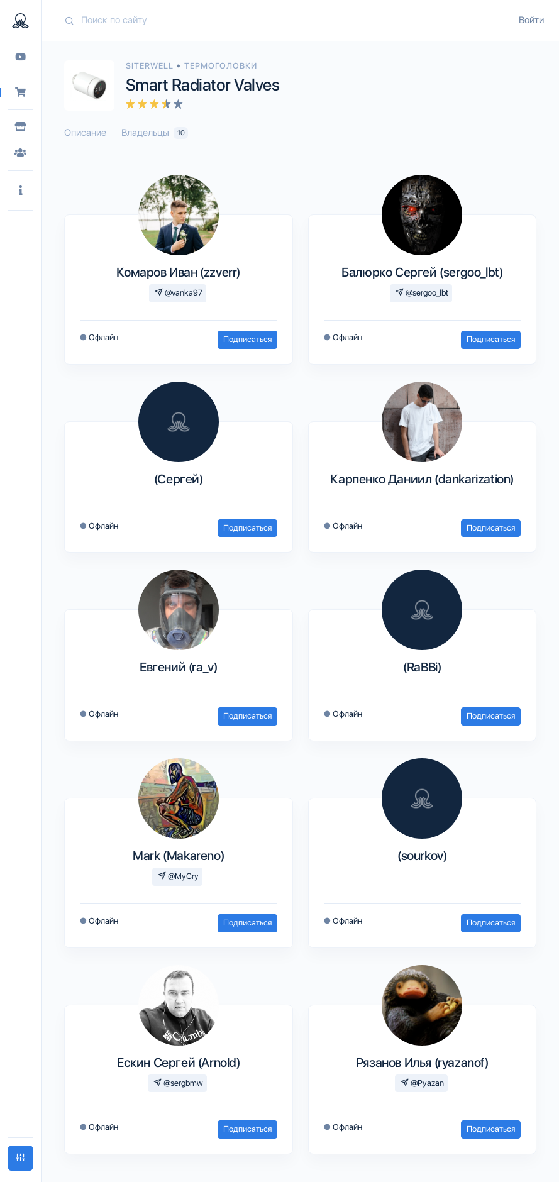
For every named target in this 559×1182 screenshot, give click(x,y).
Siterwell (151, 65)
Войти (531, 20)
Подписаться (247, 339)
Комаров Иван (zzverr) (178, 272)
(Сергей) (178, 479)
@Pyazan (422, 1083)
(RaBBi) (422, 667)
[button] (20, 191)
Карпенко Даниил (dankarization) (422, 479)
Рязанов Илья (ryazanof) (422, 1062)
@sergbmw (178, 1083)
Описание (85, 132)
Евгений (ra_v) (178, 667)
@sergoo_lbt (422, 292)
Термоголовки (220, 65)
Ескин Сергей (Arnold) (178, 1062)
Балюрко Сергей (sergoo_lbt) (421, 272)
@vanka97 (178, 292)
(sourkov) (421, 855)
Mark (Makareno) (178, 855)
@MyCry (178, 876)
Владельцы (154, 133)
